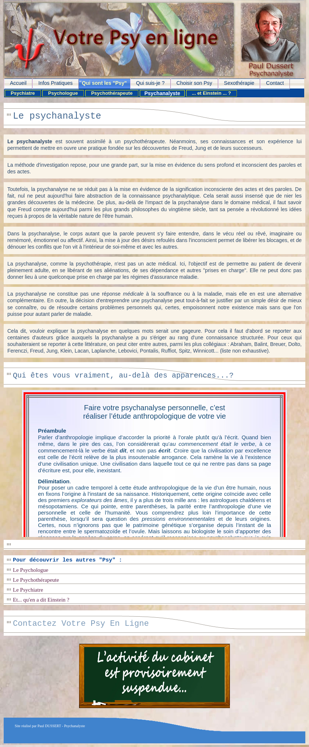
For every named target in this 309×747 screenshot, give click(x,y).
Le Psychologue (30, 570)
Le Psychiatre (28, 590)
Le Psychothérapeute (36, 580)
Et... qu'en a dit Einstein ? (41, 600)
